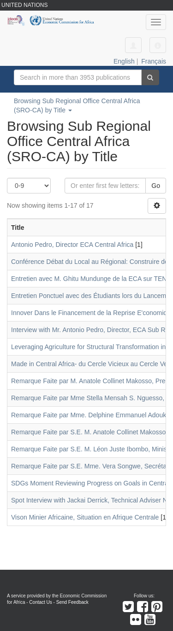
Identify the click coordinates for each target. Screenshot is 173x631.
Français (153, 61)
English (124, 61)
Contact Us (40, 602)
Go (155, 185)
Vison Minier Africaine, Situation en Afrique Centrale (85, 517)
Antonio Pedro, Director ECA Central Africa (72, 244)
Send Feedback (72, 602)
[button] (157, 45)
